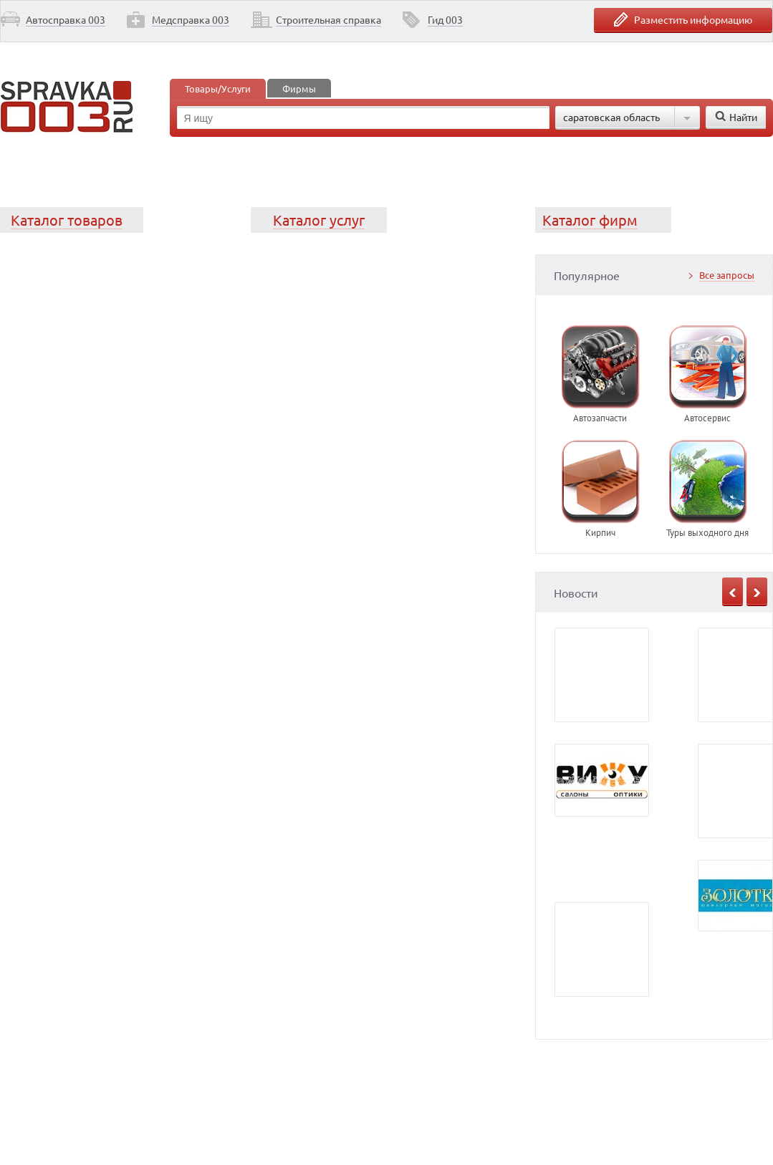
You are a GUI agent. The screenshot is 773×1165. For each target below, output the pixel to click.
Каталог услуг (319, 220)
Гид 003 (445, 19)
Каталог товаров (67, 220)
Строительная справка (328, 19)
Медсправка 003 (190, 19)
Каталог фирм (590, 220)
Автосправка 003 (65, 19)
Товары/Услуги (218, 88)
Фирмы (299, 88)
